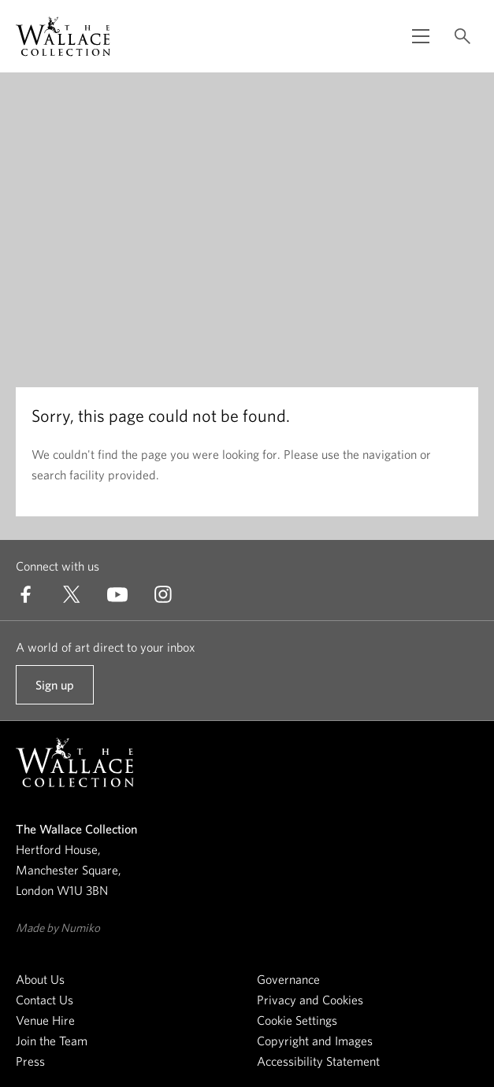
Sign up (54, 691)
